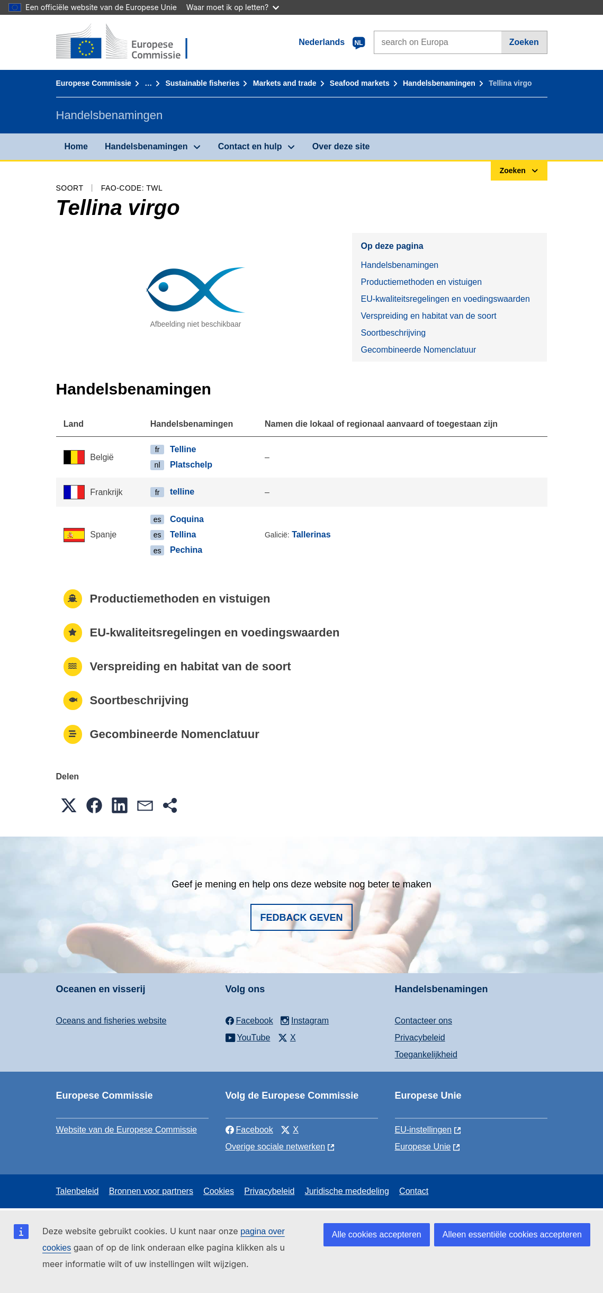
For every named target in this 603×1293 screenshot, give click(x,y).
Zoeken (524, 42)
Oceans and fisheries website (111, 1020)
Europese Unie (423, 1146)
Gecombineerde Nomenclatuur (418, 349)
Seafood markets (360, 83)
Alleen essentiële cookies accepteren (512, 1234)
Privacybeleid (420, 1037)
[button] (68, 805)
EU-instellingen (423, 1129)
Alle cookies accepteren (376, 1234)
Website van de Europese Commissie (126, 1129)
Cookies (218, 1191)
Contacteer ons (424, 1020)
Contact (413, 1191)
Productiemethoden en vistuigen (421, 281)
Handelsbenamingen (439, 83)
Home (76, 146)
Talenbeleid (77, 1191)
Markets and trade (285, 83)
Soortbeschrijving (393, 332)
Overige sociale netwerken (276, 1146)
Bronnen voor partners (151, 1191)
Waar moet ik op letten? (232, 7)
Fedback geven (301, 917)
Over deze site (341, 146)
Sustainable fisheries (202, 83)
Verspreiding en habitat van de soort (428, 315)
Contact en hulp (250, 146)
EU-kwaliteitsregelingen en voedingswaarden (445, 298)
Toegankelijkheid (426, 1054)
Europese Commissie (93, 83)
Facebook (249, 1129)
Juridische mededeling (347, 1191)
